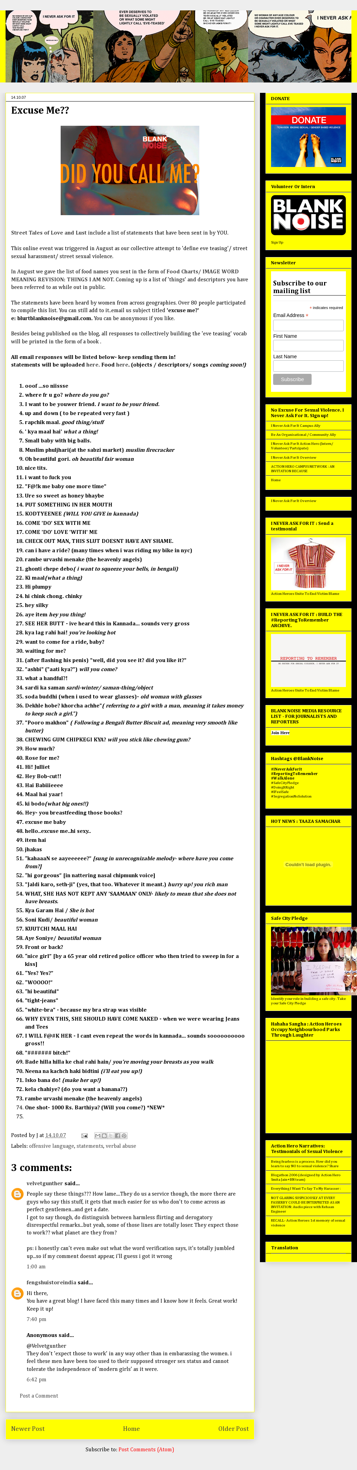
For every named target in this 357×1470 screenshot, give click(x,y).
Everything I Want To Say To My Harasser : (306, 1188)
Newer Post (28, 1429)
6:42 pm (36, 1380)
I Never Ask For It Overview (293, 457)
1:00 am (36, 1267)
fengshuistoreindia (51, 1283)
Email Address (290, 315)
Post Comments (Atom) (146, 1450)
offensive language (51, 1146)
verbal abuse (121, 1146)
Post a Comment (39, 1396)
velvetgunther (45, 1184)
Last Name (285, 356)
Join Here (280, 732)
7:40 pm (36, 1319)
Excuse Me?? (40, 111)
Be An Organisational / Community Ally (303, 435)
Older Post (233, 1429)
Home (131, 1429)
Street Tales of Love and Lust (49, 233)
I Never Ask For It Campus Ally (296, 426)
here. (93, 365)
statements (90, 1146)
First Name (285, 336)
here (121, 365)
